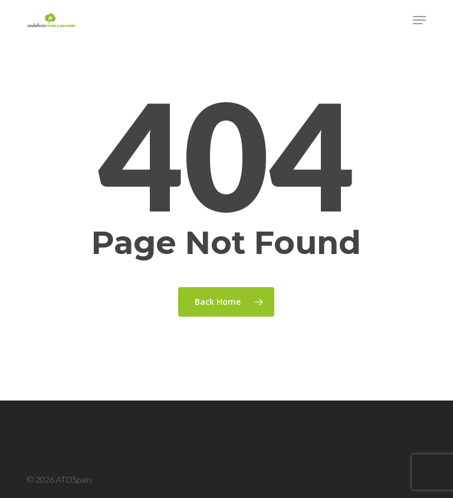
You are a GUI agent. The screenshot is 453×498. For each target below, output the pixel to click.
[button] (419, 20)
